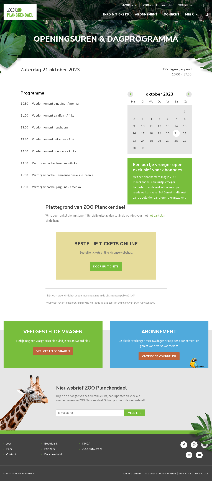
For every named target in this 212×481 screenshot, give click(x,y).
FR (200, 5)
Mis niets (135, 413)
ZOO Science (185, 5)
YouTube (167, 5)
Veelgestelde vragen (53, 351)
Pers (9, 449)
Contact (11, 454)
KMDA (86, 443)
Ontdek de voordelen (159, 356)
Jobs (9, 443)
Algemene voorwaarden (160, 473)
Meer (191, 14)
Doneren (171, 14)
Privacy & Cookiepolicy (193, 473)
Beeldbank (50, 443)
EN (206, 5)
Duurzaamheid (53, 454)
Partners (49, 449)
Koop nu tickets (106, 266)
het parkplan (157, 215)
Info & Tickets (116, 14)
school (150, 5)
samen (130, 5)
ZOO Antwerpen (92, 449)
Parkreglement (131, 473)
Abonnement (146, 14)
